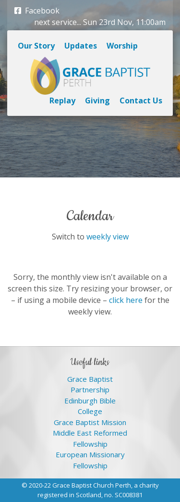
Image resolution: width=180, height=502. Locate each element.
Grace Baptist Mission (90, 422)
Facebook (37, 10)
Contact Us (141, 100)
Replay (62, 100)
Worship (122, 45)
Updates (80, 45)
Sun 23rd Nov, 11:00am (124, 22)
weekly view (107, 236)
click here (126, 300)
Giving (97, 100)
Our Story (36, 45)
